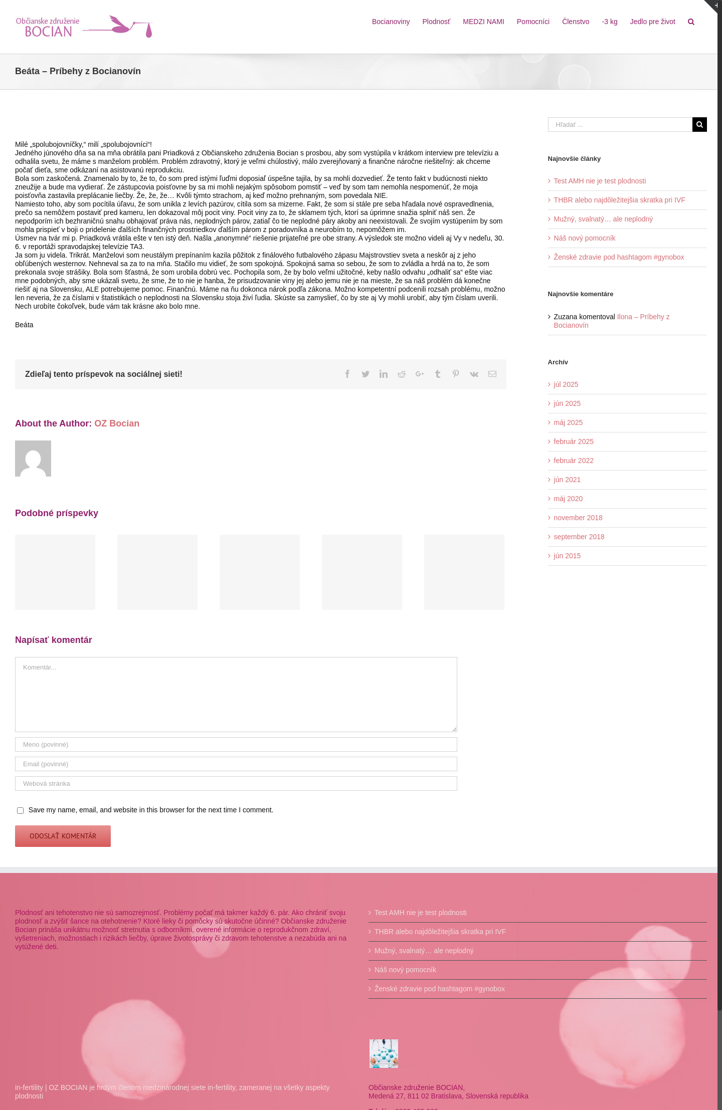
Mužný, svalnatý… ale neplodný (600, 219)
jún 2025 (564, 403)
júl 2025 (563, 384)
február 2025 (570, 441)
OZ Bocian (116, 432)
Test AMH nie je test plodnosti (597, 181)
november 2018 (575, 518)
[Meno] (234, 753)
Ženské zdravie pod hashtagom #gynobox (616, 257)
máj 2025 (565, 422)
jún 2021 (564, 480)
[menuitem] (387, 21)
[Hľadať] (686, 21)
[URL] (234, 792)
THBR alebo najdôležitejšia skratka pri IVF (616, 200)
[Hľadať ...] (616, 124)
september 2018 (576, 537)
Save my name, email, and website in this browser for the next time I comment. (151, 818)
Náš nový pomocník (581, 238)
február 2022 (570, 461)
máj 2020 (565, 499)
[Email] (234, 772)
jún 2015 (564, 556)
